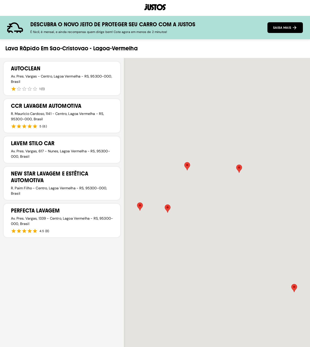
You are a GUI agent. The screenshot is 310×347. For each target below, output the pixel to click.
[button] (167, 208)
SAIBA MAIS (285, 27)
